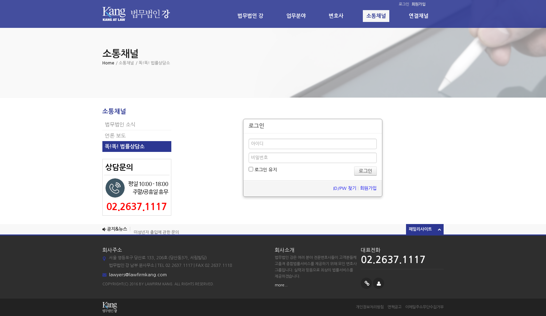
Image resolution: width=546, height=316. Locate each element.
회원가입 (368, 188)
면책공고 (394, 307)
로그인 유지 (263, 169)
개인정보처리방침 (370, 307)
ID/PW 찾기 (344, 188)
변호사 (336, 15)
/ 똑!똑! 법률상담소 (152, 63)
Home (108, 63)
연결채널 (418, 15)
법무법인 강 (250, 15)
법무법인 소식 (120, 124)
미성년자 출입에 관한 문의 (156, 233)
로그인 (404, 4)
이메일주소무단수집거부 (424, 307)
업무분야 (296, 15)
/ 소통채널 (125, 63)
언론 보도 (115, 135)
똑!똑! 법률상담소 (125, 146)
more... (281, 285)
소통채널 (376, 15)
